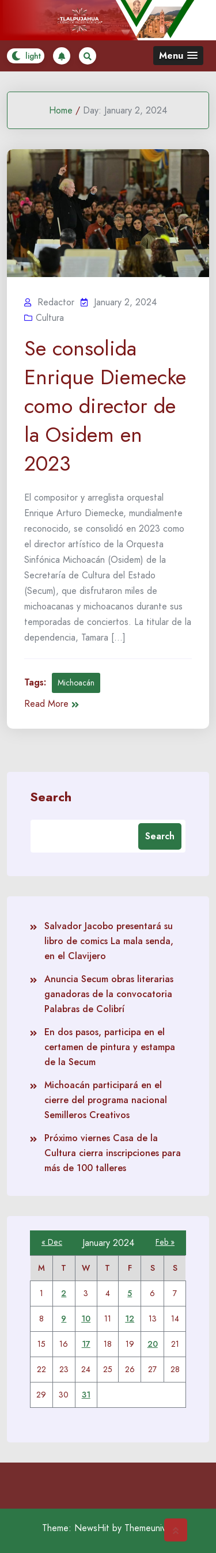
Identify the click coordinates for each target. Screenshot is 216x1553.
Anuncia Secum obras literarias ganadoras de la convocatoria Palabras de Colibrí (108, 994)
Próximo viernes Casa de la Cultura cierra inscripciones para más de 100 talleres (112, 1153)
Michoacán (76, 682)
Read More (51, 703)
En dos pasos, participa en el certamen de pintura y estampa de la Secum (109, 1047)
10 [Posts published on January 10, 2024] (85, 1318)
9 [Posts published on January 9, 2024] (63, 1318)
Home (61, 110)
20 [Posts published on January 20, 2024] (152, 1344)
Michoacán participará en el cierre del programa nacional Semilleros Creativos (105, 1100)
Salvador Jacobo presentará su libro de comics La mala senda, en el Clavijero (108, 941)
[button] (178, 55)
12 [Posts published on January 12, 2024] (129, 1318)
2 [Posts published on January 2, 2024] (63, 1293)
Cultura (50, 317)
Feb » (165, 1242)
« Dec (51, 1242)
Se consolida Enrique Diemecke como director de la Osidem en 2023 (105, 406)
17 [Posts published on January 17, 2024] (86, 1344)
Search (50, 796)
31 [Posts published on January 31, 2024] (86, 1394)
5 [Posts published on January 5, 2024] (129, 1293)
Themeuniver (149, 1528)
